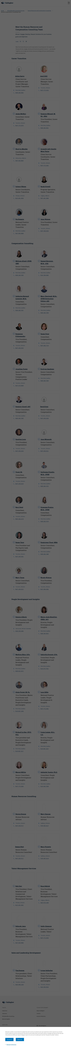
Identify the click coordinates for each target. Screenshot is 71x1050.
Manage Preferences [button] (11, 1044)
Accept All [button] (9, 1039)
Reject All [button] (19, 1039)
